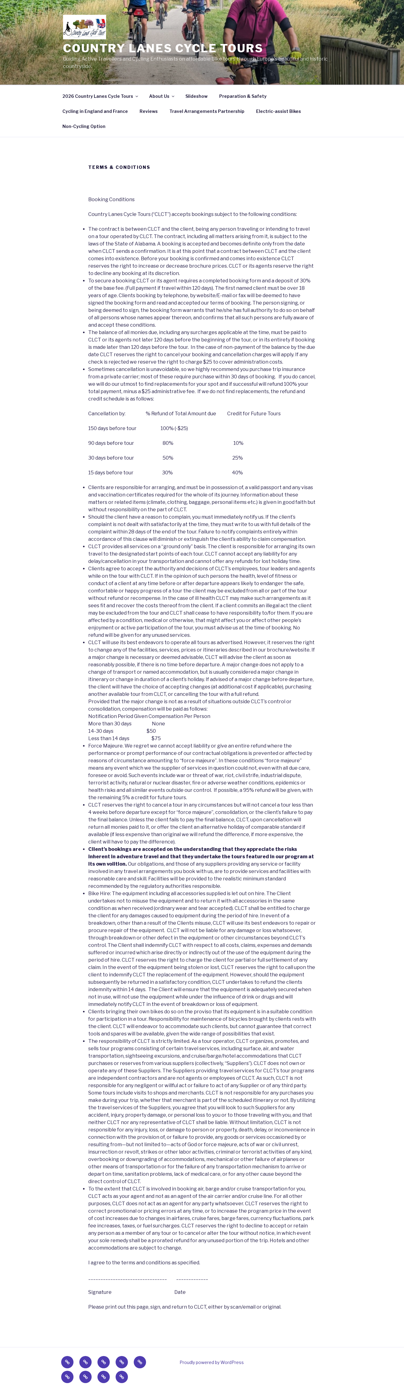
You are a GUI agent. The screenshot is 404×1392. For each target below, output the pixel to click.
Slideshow (196, 96)
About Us (162, 96)
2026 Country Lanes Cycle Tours (100, 96)
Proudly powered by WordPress (212, 1362)
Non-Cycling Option (83, 126)
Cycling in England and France (95, 111)
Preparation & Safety (243, 96)
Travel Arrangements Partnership (206, 111)
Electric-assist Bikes (278, 111)
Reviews (149, 111)
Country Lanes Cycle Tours (163, 48)
